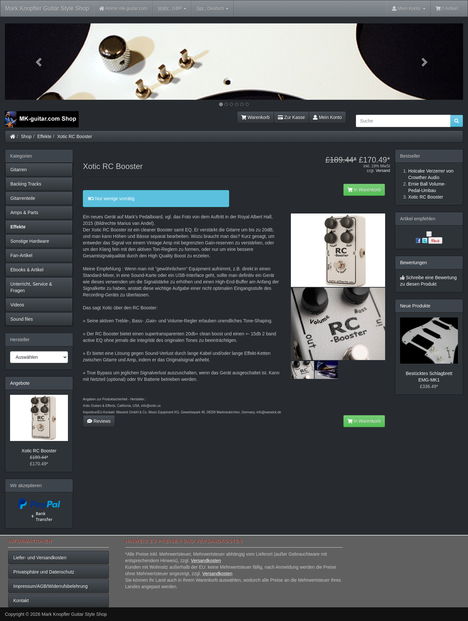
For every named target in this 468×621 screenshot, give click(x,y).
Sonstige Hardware (29, 241)
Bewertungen (413, 262)
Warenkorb (255, 117)
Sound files (21, 319)
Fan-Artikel (21, 255)
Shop (26, 136)
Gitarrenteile (22, 198)
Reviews (99, 421)
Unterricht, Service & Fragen (31, 287)
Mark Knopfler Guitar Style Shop (47, 8)
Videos (17, 304)
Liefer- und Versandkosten (39, 557)
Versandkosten (206, 560)
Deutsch (212, 8)
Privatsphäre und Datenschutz (43, 572)
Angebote (20, 383)
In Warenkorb (364, 189)
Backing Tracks (25, 184)
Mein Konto (327, 117)
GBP (172, 8)
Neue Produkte (415, 305)
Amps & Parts (24, 212)
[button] (39, 61)
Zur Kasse (291, 117)
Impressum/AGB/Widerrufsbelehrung (50, 586)
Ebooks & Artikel (27, 269)
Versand (383, 170)
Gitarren (18, 169)
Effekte (44, 136)
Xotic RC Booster (74, 136)
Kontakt (21, 600)
